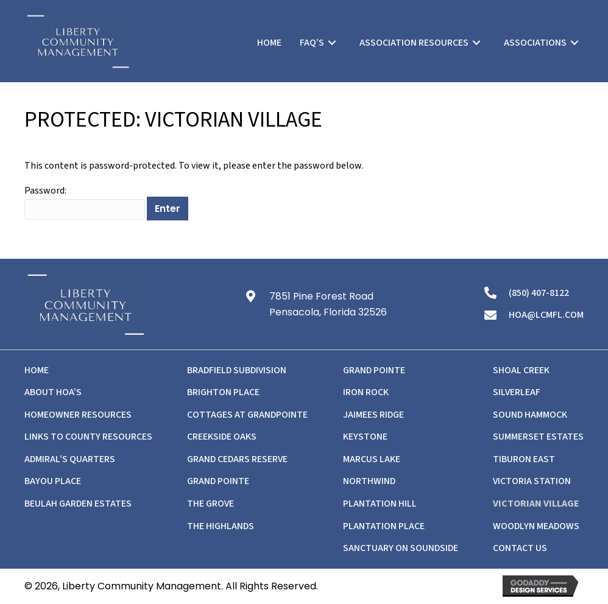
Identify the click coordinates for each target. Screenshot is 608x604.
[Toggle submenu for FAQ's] (332, 43)
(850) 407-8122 (539, 293)
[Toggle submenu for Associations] (574, 43)
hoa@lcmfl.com (546, 314)
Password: (84, 202)
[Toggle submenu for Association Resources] (476, 43)
